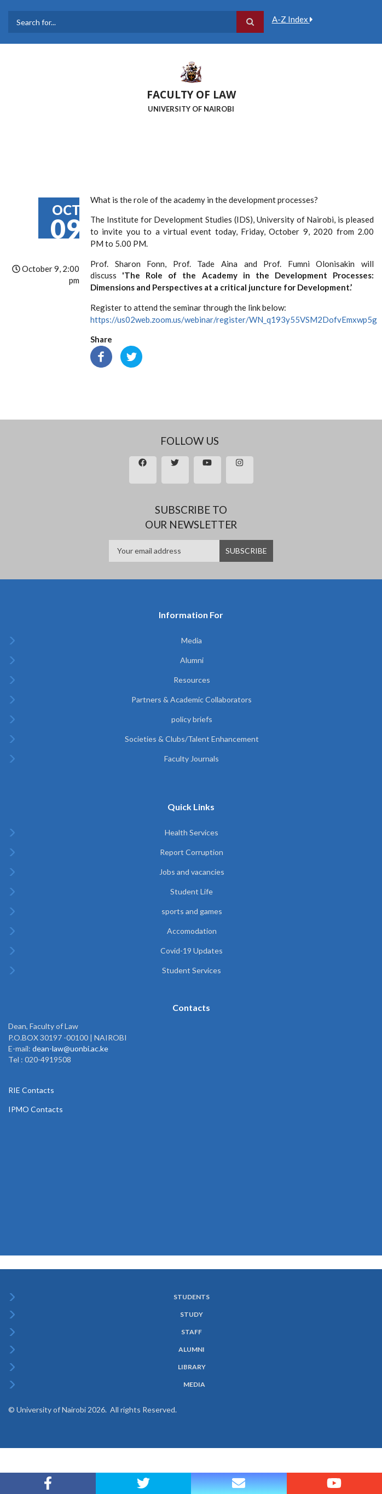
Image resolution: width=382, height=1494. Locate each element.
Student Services (191, 970)
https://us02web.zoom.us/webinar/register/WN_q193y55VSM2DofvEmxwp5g (233, 319)
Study (191, 1314)
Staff (191, 1332)
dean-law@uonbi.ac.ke (70, 1048)
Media (191, 640)
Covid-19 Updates (191, 950)
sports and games (191, 911)
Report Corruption (191, 852)
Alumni (192, 660)
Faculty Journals (191, 758)
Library (192, 1367)
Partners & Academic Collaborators (191, 699)
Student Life (191, 891)
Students (191, 1297)
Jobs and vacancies (191, 871)
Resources (191, 679)
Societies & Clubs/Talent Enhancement (192, 738)
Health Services (191, 832)
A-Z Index (292, 19)
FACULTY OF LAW (191, 95)
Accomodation (192, 930)
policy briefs (191, 719)
